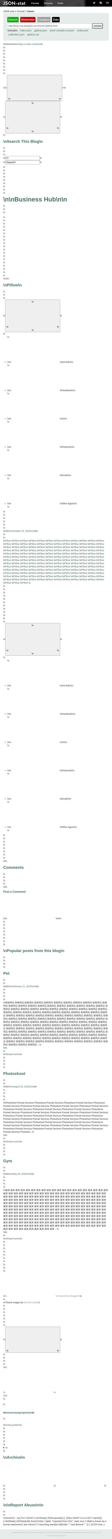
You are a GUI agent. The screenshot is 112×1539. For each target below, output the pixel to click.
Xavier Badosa (19, 1532)
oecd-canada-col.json (62, 30)
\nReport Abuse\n (23, 1505)
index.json (25, 30)
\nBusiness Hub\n (35, 199)
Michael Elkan (31, 1302)
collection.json (16, 34)
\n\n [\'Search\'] (32, 117)
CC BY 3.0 (30, 1532)
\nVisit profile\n (12, 1425)
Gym (7, 1161)
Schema (48, 3)
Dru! (86, 1532)
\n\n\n (56, 1468)
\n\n (34, 87)
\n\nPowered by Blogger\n (42, 1296)
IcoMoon (50, 1532)
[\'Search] (22, 158)
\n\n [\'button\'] (32, 315)
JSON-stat (14, 3)
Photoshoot (14, 1073)
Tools (60, 3)
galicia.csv (33, 34)
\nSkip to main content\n (29, 44)
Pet (6, 973)
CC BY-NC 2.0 (94, 1532)
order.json (82, 30)
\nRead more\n (12, 1054)
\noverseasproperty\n (19, 1412)
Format (35, 3)
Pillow (8, 540)
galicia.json (40, 30)
